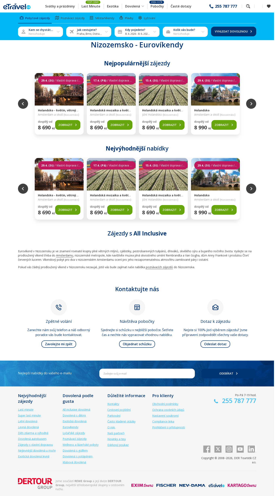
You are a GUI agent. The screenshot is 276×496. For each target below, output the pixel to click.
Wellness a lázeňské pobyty (81, 445)
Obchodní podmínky (165, 404)
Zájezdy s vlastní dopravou (35, 445)
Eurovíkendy (70, 427)
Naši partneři (115, 433)
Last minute (26, 409)
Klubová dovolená (74, 462)
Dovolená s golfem (75, 450)
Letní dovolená (27, 421)
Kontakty (113, 404)
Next (251, 104)
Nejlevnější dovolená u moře (37, 450)
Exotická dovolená (74, 421)
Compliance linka (163, 421)
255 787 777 (226, 6)
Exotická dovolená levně (33, 456)
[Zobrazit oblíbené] (269, 6)
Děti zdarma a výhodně (33, 433)
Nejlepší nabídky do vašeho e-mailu (44, 373)
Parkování (113, 416)
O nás (111, 427)
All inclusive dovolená (76, 409)
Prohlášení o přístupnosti (168, 427)
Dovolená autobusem (32, 439)
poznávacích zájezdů (159, 267)
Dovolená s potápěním (77, 456)
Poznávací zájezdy (75, 439)
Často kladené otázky (121, 421)
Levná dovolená (28, 427)
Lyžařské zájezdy (74, 433)
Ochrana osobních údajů (168, 410)
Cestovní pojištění (119, 410)
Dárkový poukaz (118, 445)
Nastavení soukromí (165, 416)
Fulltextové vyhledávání (248, 6)
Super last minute (29, 415)
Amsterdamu (64, 255)
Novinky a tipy (116, 439)
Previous (23, 104)
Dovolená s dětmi (74, 415)
